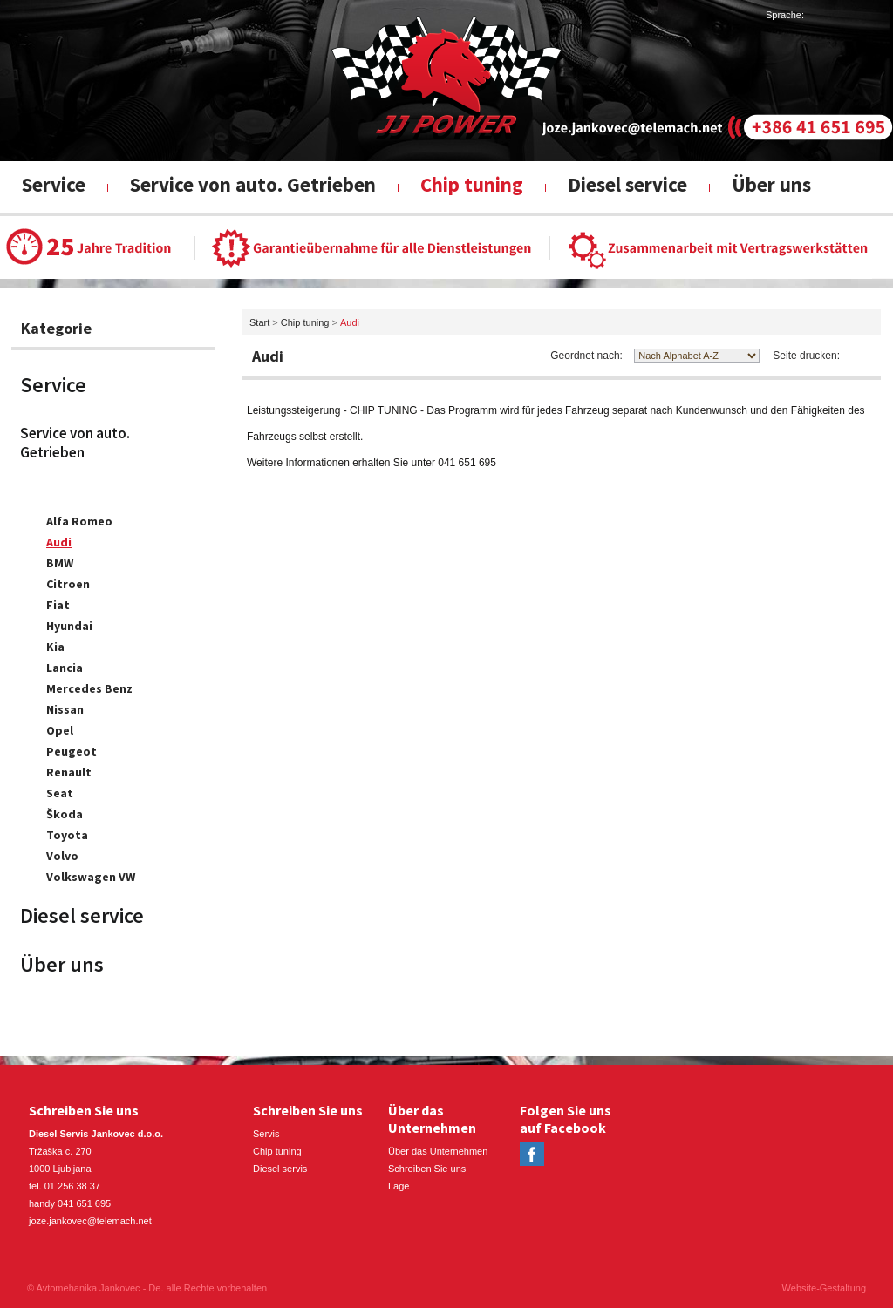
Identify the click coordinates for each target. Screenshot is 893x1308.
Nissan (65, 709)
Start (259, 322)
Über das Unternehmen (437, 1151)
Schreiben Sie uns (427, 1168)
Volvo (62, 856)
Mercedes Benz (89, 688)
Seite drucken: (806, 355)
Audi (59, 542)
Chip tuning (471, 184)
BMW (59, 563)
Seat (59, 793)
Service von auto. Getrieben (253, 184)
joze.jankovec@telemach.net (90, 1221)
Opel (59, 730)
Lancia (64, 667)
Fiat (58, 605)
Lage (398, 1186)
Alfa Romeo (79, 521)
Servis (266, 1133)
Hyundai (69, 626)
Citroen (68, 584)
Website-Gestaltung (824, 1288)
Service (53, 184)
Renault (69, 772)
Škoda (64, 814)
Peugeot (71, 751)
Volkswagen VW (90, 876)
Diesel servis (280, 1168)
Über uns (771, 184)
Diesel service (627, 184)
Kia (55, 646)
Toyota (67, 835)
